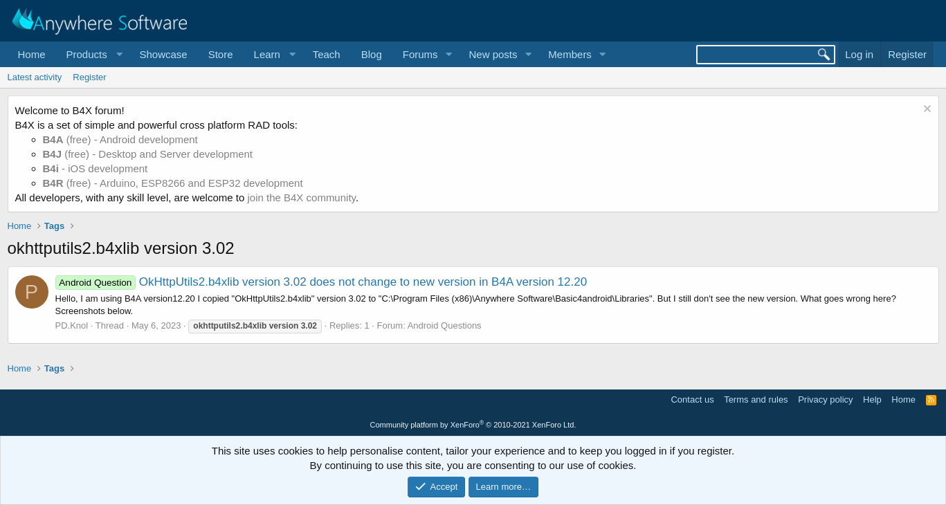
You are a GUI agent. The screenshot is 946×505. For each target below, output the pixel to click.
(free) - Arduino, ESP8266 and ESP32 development (173, 183)
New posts (493, 54)
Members (570, 54)
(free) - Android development (120, 139)
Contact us (692, 399)
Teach (326, 54)
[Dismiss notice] (925, 110)
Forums (420, 54)
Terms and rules (756, 399)
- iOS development (95, 168)
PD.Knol (72, 325)
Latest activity (35, 77)
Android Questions (445, 325)
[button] (92, 54)
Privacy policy (825, 399)
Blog (371, 54)
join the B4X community (301, 197)
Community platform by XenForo (473, 425)
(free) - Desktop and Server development (148, 154)
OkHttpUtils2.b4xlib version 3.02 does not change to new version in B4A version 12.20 (321, 281)
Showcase (163, 54)
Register (89, 77)
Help (872, 399)
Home (32, 54)
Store (220, 54)
